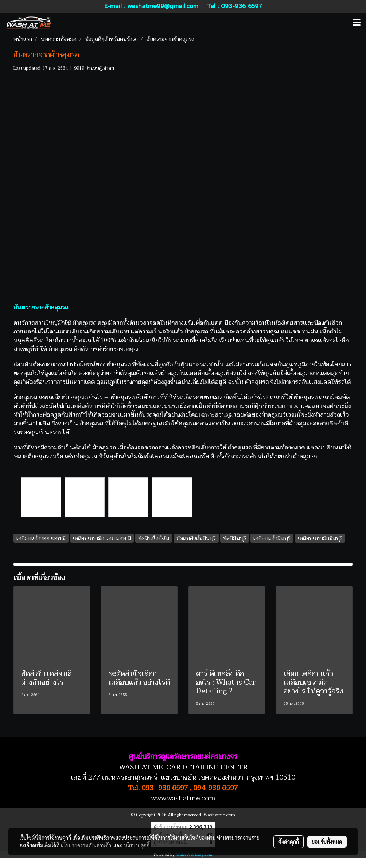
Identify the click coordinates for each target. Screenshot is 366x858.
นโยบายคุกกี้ (136, 845)
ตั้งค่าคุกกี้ (288, 841)
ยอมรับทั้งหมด (327, 841)
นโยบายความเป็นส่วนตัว (86, 845)
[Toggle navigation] (357, 23)
